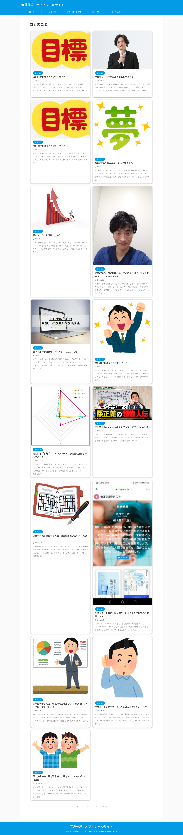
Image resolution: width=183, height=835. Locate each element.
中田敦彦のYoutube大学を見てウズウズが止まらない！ (122, 427)
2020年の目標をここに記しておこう (112, 363)
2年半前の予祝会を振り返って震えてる (114, 163)
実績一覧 (95, 12)
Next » (104, 806)
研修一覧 (52, 12)
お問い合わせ (117, 12)
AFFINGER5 (112, 831)
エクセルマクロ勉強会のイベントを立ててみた (55, 352)
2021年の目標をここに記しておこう (50, 146)
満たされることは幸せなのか (47, 235)
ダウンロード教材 (74, 12)
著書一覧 (30, 12)
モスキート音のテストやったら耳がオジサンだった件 (121, 707)
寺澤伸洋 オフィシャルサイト (42, 5)
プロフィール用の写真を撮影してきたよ (114, 77)
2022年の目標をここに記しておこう (50, 77)
